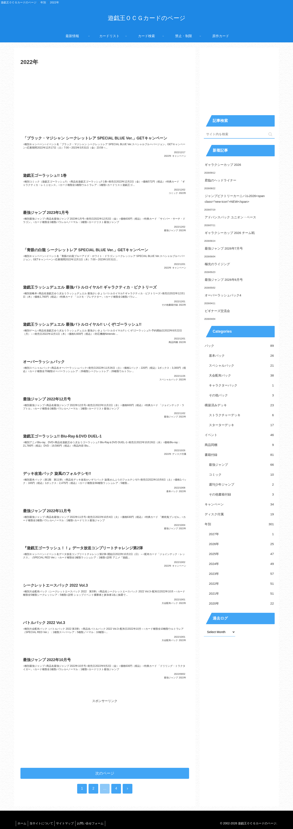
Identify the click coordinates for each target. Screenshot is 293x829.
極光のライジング (217, 264)
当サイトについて (43, 817)
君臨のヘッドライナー (220, 180)
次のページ (104, 767)
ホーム (22, 817)
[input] (239, 134)
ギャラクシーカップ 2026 (223, 164)
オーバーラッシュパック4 (223, 295)
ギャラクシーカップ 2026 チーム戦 (230, 233)
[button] (270, 134)
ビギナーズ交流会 (217, 311)
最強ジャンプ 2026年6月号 (224, 279)
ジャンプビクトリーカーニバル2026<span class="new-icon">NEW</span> (235, 198)
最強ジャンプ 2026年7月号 (224, 248)
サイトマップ (68, 817)
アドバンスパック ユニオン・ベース (230, 217)
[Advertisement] (104, 98)
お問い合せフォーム (95, 817)
